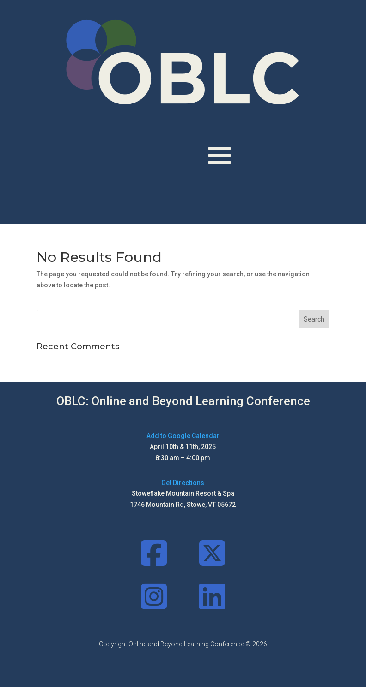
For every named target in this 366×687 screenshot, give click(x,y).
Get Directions (182, 482)
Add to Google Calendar (183, 435)
